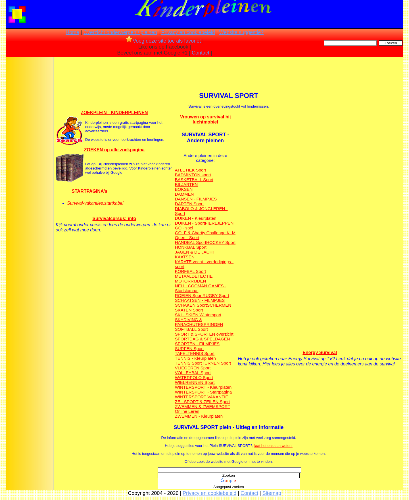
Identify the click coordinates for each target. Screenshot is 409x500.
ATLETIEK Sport (190, 170)
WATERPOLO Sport (194, 377)
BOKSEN (184, 189)
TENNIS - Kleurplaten (195, 358)
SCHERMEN (219, 305)
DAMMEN (184, 194)
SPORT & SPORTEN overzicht (204, 334)
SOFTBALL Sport (191, 329)
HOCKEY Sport (220, 242)
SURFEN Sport (189, 348)
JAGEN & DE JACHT (195, 252)
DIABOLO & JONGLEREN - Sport (201, 211)
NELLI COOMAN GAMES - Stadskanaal (200, 288)
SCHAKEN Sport (191, 305)
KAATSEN (185, 256)
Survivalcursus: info (114, 218)
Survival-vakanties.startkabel (95, 203)
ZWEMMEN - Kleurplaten (199, 416)
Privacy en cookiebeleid (188, 32)
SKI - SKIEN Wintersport (198, 314)
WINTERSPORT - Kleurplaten (203, 387)
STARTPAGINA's (89, 191)
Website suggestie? (241, 32)
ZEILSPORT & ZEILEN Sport (202, 401)
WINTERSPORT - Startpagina (203, 392)
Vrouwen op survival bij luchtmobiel (205, 119)
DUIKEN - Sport (190, 223)
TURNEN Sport (216, 363)
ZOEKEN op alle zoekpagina (114, 149)
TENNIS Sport (188, 363)
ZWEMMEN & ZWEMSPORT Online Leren (202, 409)
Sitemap (271, 493)
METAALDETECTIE (194, 276)
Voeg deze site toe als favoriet (163, 41)
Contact (200, 53)
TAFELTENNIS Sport (194, 353)
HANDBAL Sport (190, 242)
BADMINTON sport (193, 174)
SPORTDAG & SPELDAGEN (202, 338)
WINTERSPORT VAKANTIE (201, 396)
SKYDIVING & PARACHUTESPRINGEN (199, 322)
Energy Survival (319, 352)
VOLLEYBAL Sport (193, 372)
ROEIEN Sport (189, 295)
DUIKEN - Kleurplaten (195, 218)
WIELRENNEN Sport (195, 382)
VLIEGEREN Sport (193, 367)
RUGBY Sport (216, 295)
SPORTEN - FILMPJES (197, 343)
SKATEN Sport (189, 309)
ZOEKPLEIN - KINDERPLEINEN (114, 112)
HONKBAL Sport (190, 247)
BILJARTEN (186, 184)
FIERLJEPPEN (219, 223)
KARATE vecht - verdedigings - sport (204, 264)
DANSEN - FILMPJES (196, 198)
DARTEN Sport (189, 203)
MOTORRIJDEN (190, 281)
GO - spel (184, 227)
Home (72, 32)
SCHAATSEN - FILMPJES (200, 300)
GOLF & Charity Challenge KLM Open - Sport (205, 235)
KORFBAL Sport (190, 271)
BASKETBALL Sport (194, 179)
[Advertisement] (29, 147)
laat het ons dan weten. (273, 445)
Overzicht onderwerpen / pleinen (120, 32)
